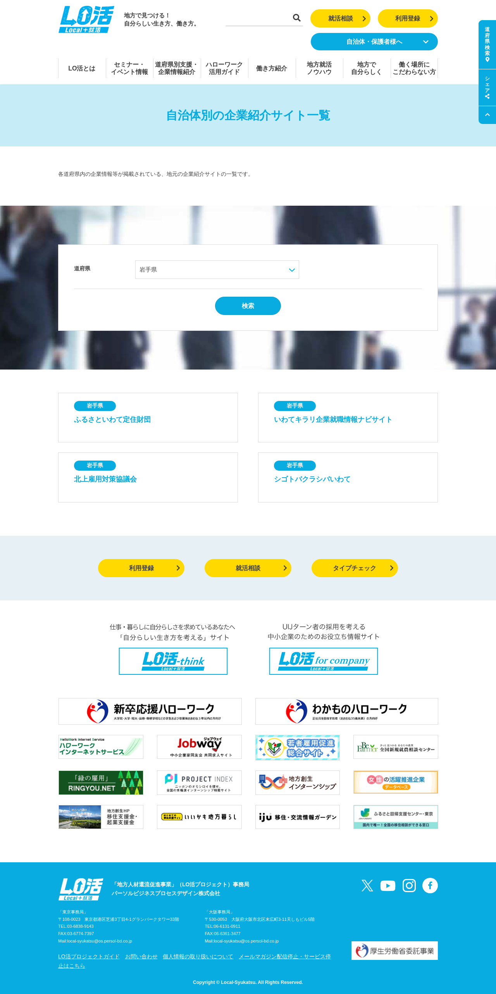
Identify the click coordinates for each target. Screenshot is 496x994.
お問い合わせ (141, 956)
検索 (248, 306)
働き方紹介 (271, 68)
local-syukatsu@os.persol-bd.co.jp (99, 941)
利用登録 (414, 18)
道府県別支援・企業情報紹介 (176, 68)
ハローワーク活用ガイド (224, 68)
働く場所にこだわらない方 (414, 68)
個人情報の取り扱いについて (198, 956)
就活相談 (347, 18)
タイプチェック (363, 568)
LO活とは (81, 68)
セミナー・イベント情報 (129, 68)
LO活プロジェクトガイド (89, 956)
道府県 (82, 268)
